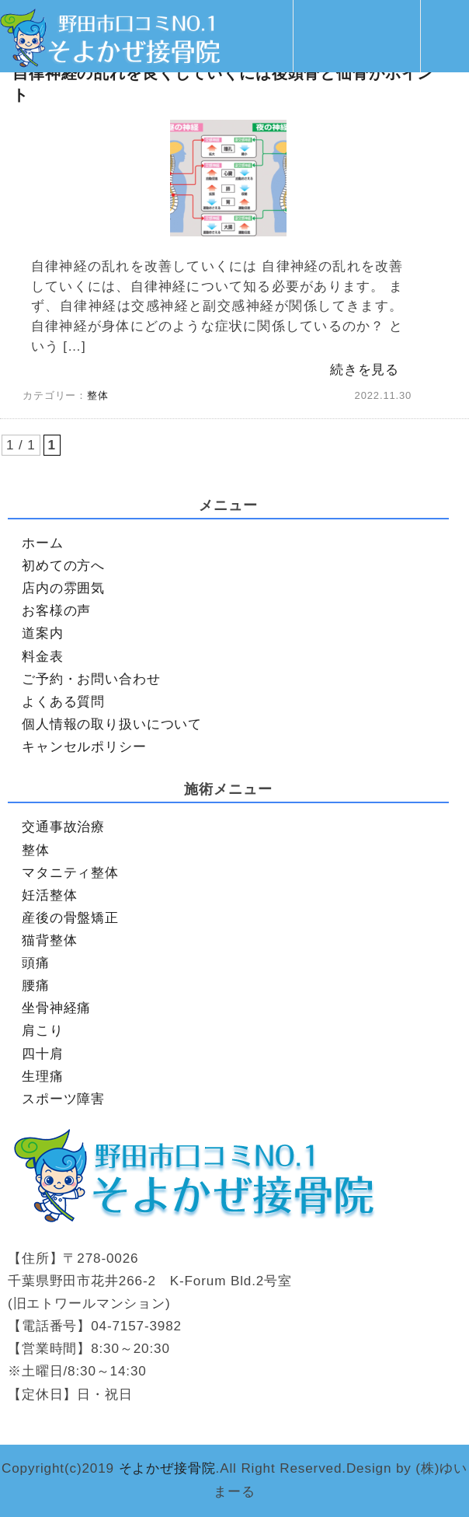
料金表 (43, 656)
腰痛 (36, 985)
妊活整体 (49, 895)
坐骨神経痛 (56, 1008)
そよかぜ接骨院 (167, 1468)
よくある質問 (63, 701)
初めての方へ (63, 565)
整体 (98, 395)
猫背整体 (49, 940)
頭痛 (36, 963)
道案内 (43, 633)
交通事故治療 (63, 827)
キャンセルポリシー (84, 746)
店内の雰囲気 (63, 588)
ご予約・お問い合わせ (91, 679)
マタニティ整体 (70, 872)
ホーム (43, 543)
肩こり (43, 1030)
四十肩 (43, 1054)
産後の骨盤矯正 (70, 918)
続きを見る (364, 369)
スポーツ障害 (63, 1099)
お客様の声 (56, 610)
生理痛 (43, 1076)
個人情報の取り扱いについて (112, 724)
